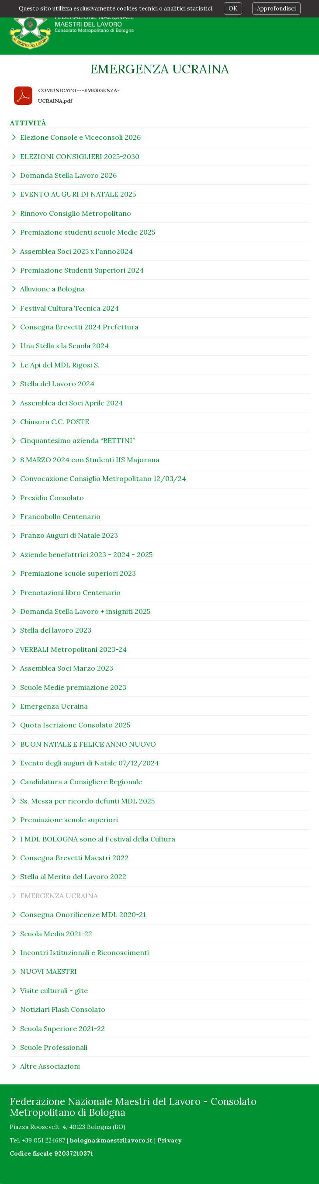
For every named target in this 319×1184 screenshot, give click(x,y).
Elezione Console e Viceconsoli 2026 (80, 137)
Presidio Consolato (52, 497)
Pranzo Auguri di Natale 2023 (69, 535)
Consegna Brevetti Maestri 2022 (74, 857)
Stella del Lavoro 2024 (57, 383)
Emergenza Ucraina (54, 706)
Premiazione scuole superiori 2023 (78, 573)
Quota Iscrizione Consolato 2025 (75, 724)
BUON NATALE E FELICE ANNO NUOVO (88, 744)
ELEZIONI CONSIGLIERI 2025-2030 (79, 156)
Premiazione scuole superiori (69, 819)
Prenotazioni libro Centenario (70, 592)
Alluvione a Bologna (52, 288)
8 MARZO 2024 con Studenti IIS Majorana (90, 459)
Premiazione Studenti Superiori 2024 (82, 270)
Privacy (169, 1140)
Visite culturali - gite (54, 990)
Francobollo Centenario (60, 516)
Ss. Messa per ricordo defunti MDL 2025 (87, 800)
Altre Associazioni (50, 1066)
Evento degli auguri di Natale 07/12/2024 (89, 762)
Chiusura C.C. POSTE (54, 421)
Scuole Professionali (53, 1047)
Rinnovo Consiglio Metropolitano (75, 213)
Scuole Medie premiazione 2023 (73, 687)
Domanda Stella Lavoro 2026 (68, 175)
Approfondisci (276, 8)
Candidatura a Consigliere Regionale (81, 781)
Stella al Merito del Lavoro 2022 (73, 876)
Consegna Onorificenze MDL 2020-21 (83, 914)
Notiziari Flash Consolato (62, 1009)
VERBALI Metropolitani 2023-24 (73, 649)
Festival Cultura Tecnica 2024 (69, 308)
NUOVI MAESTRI (48, 971)
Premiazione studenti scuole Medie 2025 (87, 232)
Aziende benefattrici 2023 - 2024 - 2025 (86, 554)
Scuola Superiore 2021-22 (62, 1028)
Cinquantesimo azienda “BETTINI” (77, 440)
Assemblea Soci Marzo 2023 (66, 668)
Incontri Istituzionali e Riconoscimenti (84, 952)
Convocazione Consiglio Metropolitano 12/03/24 (103, 478)
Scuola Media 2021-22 (56, 933)
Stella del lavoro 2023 (55, 630)
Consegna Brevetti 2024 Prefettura (79, 326)
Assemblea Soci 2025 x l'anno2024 (76, 251)
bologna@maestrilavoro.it (111, 1140)
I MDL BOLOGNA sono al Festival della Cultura (97, 838)
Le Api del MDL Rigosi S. (60, 364)
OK (233, 8)
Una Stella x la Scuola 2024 (64, 345)
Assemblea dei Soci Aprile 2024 (71, 402)
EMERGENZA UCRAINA (59, 895)
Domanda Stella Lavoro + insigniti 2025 (85, 611)
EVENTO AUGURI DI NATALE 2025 (78, 194)
